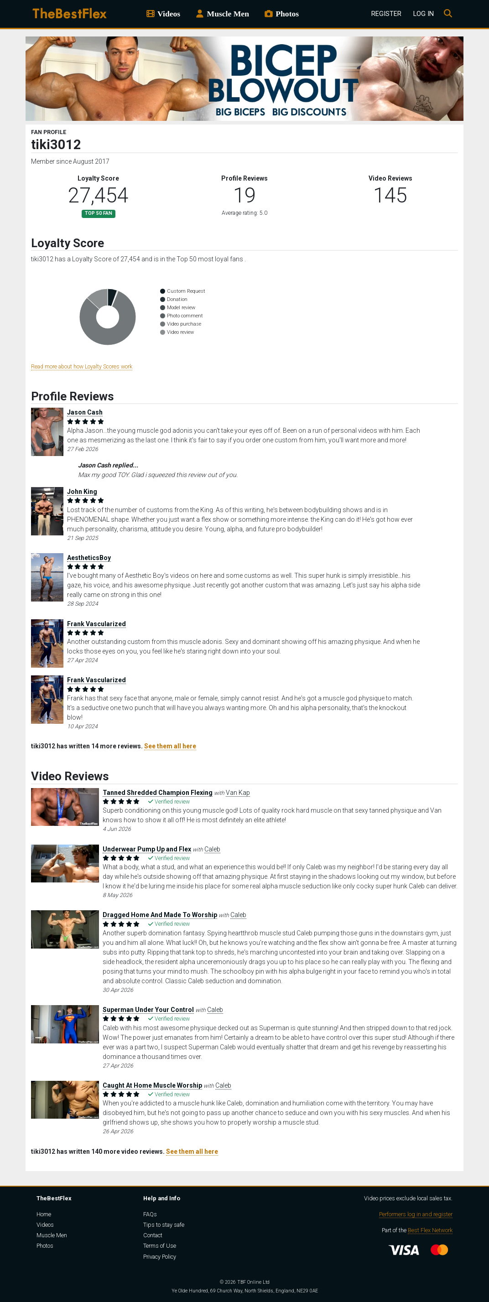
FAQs (150, 1214)
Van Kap (238, 792)
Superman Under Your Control (148, 1009)
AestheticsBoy (89, 557)
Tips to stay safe (163, 1224)
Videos (163, 13)
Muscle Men (222, 13)
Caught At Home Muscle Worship (152, 1085)
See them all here (170, 746)
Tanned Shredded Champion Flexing (158, 792)
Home (43, 1214)
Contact (152, 1235)
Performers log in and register (416, 1214)
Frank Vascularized (96, 624)
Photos (281, 13)
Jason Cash (85, 412)
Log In (423, 14)
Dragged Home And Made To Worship (160, 914)
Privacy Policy (159, 1256)
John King (82, 491)
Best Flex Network (430, 1230)
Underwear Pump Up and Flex (147, 849)
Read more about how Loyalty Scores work (81, 366)
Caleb (212, 849)
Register (386, 14)
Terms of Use (159, 1245)
